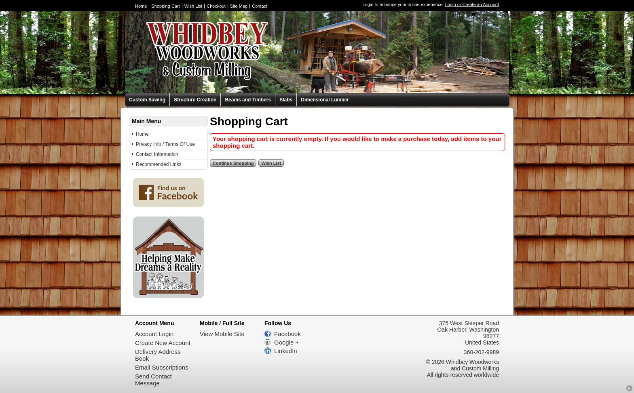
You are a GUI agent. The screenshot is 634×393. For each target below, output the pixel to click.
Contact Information (157, 154)
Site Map (238, 6)
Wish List (193, 6)
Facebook (287, 333)
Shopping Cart (165, 6)
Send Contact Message (153, 380)
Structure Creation (195, 100)
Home (141, 6)
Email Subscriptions (161, 367)
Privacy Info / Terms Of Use (165, 144)
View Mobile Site (222, 333)
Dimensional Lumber (325, 100)
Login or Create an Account (472, 4)
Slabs (285, 100)
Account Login (154, 333)
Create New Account (162, 342)
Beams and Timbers (248, 100)
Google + (286, 342)
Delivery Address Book (158, 355)
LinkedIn (285, 350)
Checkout (216, 6)
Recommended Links (159, 164)
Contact (259, 6)
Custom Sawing (147, 100)
